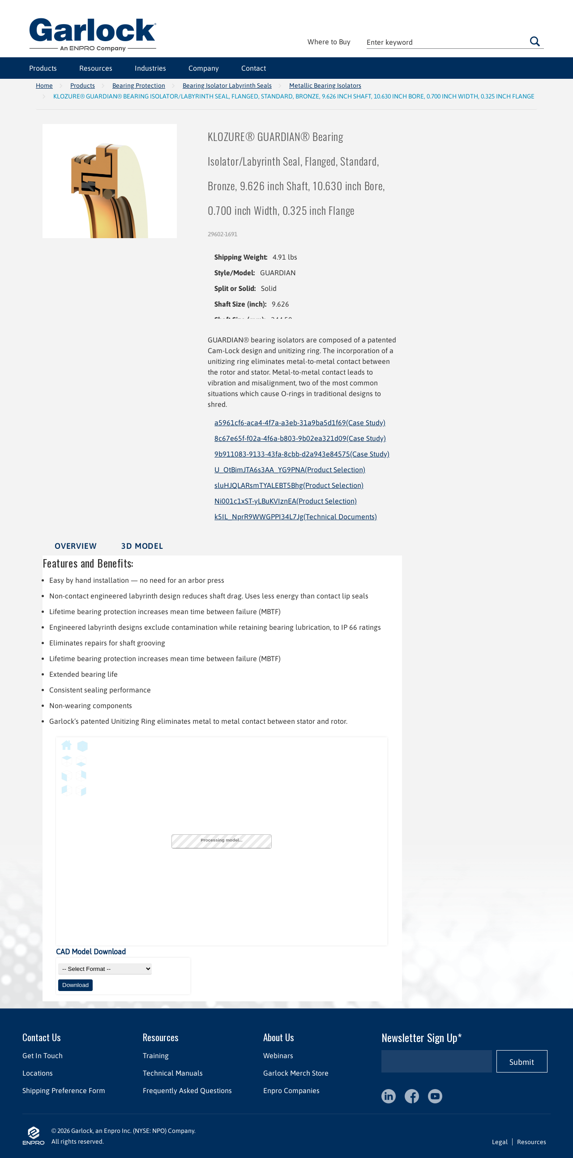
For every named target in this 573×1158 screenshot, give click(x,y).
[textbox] (455, 42)
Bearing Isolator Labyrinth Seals (227, 85)
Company (203, 68)
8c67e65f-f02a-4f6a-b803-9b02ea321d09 (300, 438)
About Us (278, 1037)
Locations (37, 1073)
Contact (253, 68)
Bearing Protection (138, 85)
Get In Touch (42, 1055)
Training (156, 1055)
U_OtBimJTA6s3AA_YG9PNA (289, 470)
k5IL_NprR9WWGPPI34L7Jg (295, 517)
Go (535, 41)
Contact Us (41, 1037)
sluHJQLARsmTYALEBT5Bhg (288, 485)
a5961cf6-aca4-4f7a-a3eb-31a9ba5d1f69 (299, 423)
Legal (500, 1141)
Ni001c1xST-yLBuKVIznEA (285, 501)
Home (44, 85)
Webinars (278, 1055)
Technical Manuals (173, 1073)
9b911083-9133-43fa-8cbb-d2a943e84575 (301, 454)
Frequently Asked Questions (187, 1090)
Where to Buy (329, 42)
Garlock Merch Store (296, 1073)
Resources (95, 68)
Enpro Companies (291, 1090)
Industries (150, 68)
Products (43, 68)
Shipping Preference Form (63, 1090)
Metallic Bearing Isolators (325, 85)
